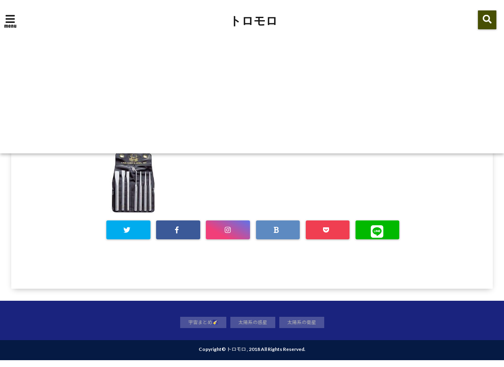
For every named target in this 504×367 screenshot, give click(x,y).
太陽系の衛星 (304, 328)
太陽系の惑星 (252, 328)
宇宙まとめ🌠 (201, 328)
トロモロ (253, 21)
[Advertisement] (252, 93)
